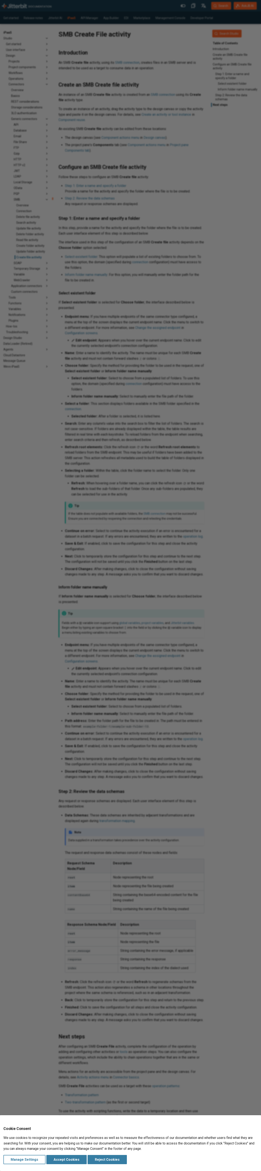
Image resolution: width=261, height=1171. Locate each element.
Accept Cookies (66, 1160)
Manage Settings (24, 1160)
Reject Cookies (107, 1160)
